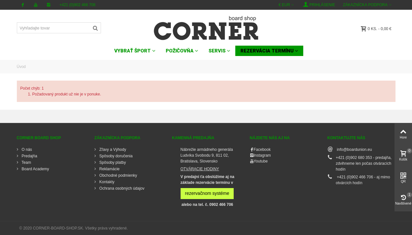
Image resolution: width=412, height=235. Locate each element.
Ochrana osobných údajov (121, 188)
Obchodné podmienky (117, 175)
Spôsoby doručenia (115, 156)
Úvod (21, 66)
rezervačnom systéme (207, 193)
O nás (26, 149)
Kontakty (106, 182)
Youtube (261, 161)
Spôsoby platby (112, 162)
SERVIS (217, 51)
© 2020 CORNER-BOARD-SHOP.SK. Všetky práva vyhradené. (73, 228)
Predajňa (29, 156)
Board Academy (35, 169)
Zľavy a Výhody (112, 149)
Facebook (262, 149)
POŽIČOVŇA (180, 51)
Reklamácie (109, 169)
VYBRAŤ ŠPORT (132, 51)
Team (26, 162)
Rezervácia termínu (267, 51)
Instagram (262, 155)
